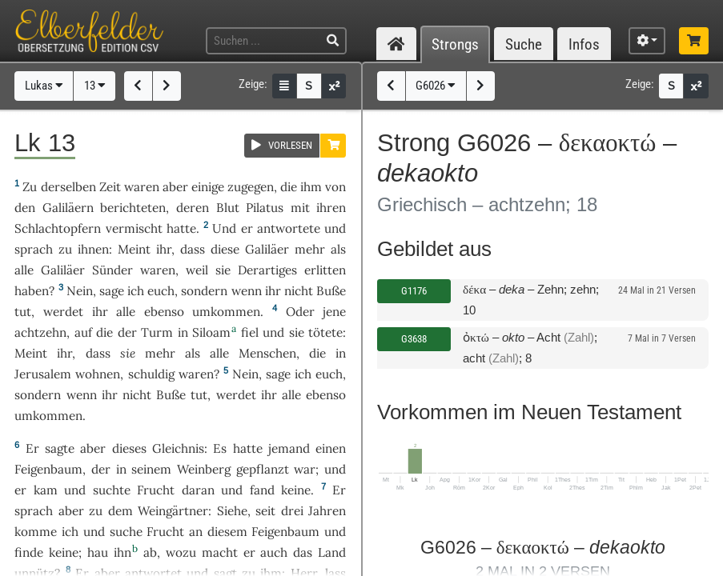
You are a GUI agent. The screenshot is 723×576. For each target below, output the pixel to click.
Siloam (211, 332)
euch (161, 290)
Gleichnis (178, 448)
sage (111, 290)
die (288, 186)
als (338, 249)
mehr (310, 249)
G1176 (414, 291)
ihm (311, 186)
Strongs (455, 44)
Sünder (112, 270)
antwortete (288, 228)
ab (150, 552)
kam (46, 490)
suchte (112, 490)
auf (83, 332)
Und (224, 228)
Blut (227, 207)
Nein (79, 290)
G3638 (414, 339)
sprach (33, 249)
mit (300, 207)
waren (141, 186)
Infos (584, 44)
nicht (298, 290)
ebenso (164, 311)
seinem (151, 469)
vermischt (134, 228)
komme (35, 531)
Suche (523, 44)
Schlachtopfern (57, 228)
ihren (331, 207)
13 (95, 85)
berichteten (133, 207)
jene (334, 311)
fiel (250, 332)
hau (97, 552)
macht (220, 552)
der (127, 332)
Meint (134, 249)
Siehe (232, 510)
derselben (68, 186)
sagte (59, 448)
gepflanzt (262, 469)
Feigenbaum (48, 469)
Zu (29, 186)
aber (175, 186)
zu (95, 510)
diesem (227, 531)
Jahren (327, 510)
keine (296, 490)
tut (22, 311)
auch (273, 552)
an (196, 531)
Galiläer (267, 249)
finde (28, 552)
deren (192, 207)
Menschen (267, 353)
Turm (157, 332)
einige (207, 186)
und (273, 332)
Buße (331, 290)
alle (24, 270)
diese (225, 249)
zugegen (250, 186)
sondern (204, 290)
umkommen (226, 311)
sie (296, 332)
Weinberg (204, 469)
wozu (181, 552)
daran (198, 490)
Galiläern (68, 207)
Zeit (110, 186)
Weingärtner (173, 510)
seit (265, 510)
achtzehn (40, 332)
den (24, 207)
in (183, 332)
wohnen (97, 374)
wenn (246, 290)
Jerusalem (42, 374)
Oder (300, 311)
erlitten (325, 270)
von (335, 186)
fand (262, 490)
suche (126, 531)
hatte (248, 448)
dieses (129, 448)
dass (192, 249)
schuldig (151, 374)
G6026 (436, 85)
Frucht (156, 490)
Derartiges (267, 270)
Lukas (44, 85)
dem (120, 510)
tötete (325, 332)
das (302, 552)
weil (197, 270)
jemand (289, 448)
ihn (122, 552)
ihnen (93, 249)
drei (292, 510)
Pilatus (264, 207)
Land (332, 552)
